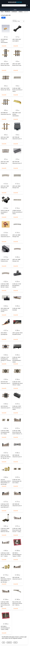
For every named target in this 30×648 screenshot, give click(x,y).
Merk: (3, 17)
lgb (3, 642)
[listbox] (18, 21)
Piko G (15, 642)
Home (15, 9)
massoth (9, 642)
